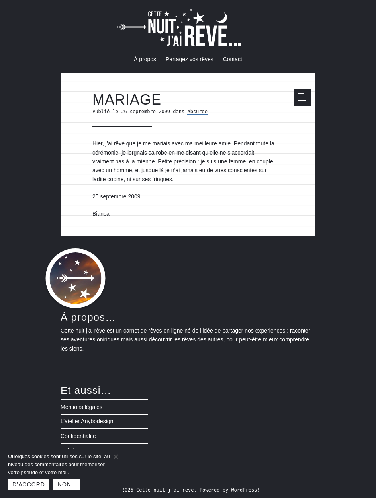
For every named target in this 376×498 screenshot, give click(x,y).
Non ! (66, 484)
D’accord (28, 484)
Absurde (197, 111)
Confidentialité (78, 436)
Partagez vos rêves (189, 59)
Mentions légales (81, 407)
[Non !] (115, 457)
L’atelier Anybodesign (87, 421)
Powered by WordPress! (230, 490)
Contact (232, 59)
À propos (145, 59)
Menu (304, 97)
